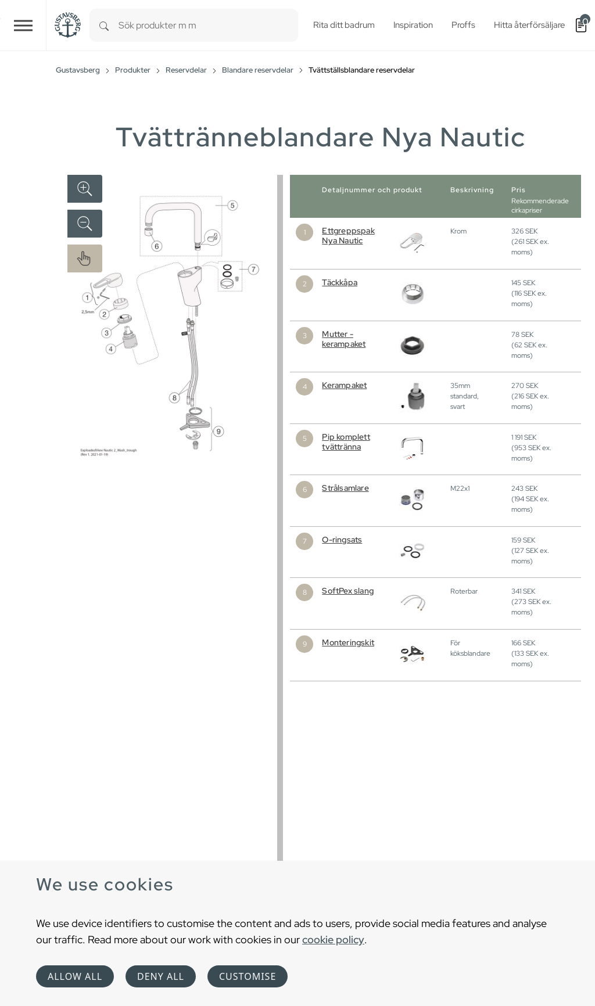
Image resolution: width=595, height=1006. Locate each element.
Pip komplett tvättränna (346, 442)
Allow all (75, 976)
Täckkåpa (339, 282)
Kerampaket (344, 385)
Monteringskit (348, 642)
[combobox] (208, 25)
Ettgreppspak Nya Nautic (348, 235)
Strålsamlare (345, 488)
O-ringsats (342, 539)
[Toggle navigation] (23, 25)
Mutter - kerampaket (343, 339)
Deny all (160, 976)
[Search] (104, 25)
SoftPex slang (348, 590)
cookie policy (333, 939)
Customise (247, 976)
